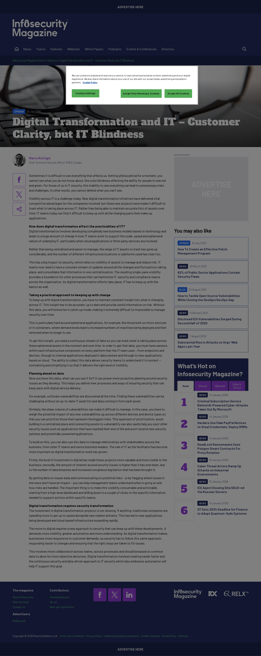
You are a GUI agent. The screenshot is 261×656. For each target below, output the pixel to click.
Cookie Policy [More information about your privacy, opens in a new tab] (90, 82)
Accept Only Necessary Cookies (141, 93)
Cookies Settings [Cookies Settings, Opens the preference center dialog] (85, 93)
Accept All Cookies (178, 93)
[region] (132, 85)
